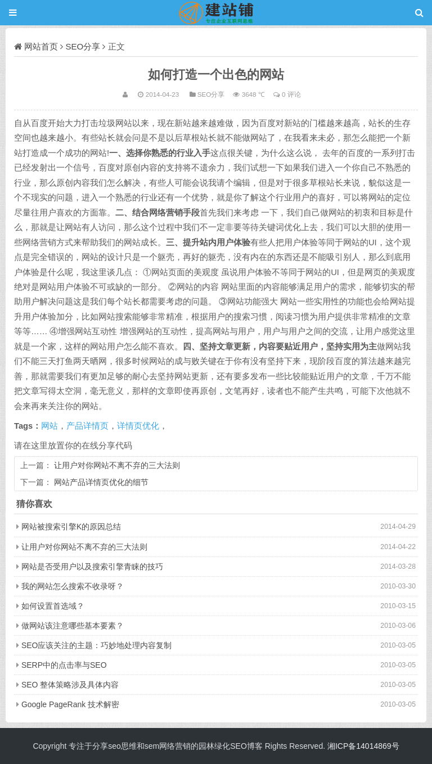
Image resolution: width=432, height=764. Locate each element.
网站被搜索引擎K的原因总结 (71, 526)
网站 (49, 425)
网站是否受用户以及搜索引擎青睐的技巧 (92, 566)
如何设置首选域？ (52, 605)
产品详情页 (87, 425)
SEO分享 (83, 46)
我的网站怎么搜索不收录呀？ (72, 586)
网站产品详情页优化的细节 (101, 482)
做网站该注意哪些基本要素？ (72, 625)
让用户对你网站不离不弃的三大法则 (117, 465)
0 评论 (291, 94)
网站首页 (41, 46)
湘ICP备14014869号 (363, 745)
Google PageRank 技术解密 (70, 704)
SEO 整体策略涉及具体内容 (70, 684)
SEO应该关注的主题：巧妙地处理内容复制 (96, 645)
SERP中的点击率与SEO (64, 664)
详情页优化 (138, 425)
